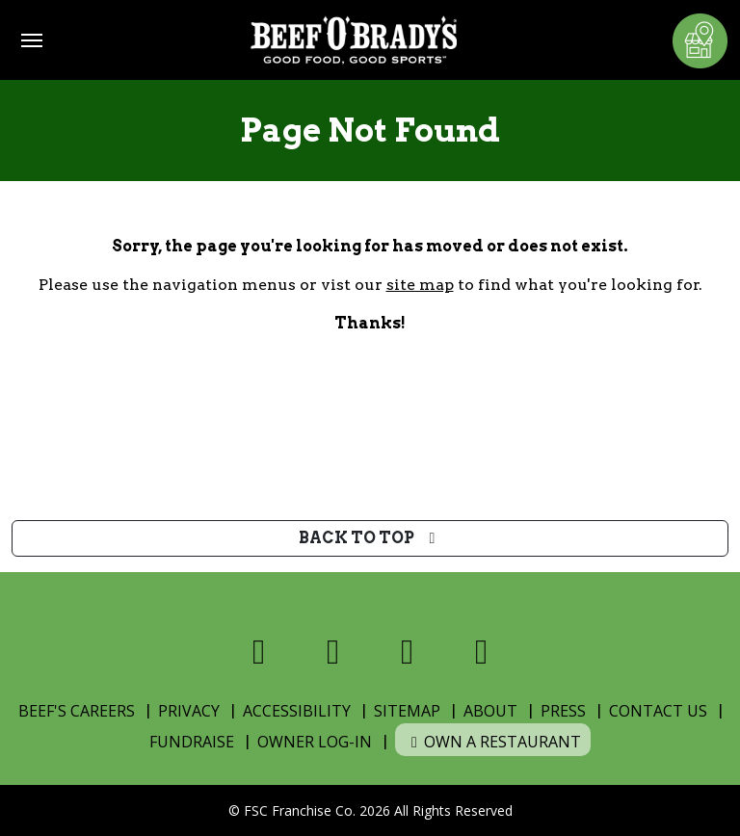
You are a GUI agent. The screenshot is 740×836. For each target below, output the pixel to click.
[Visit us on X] (333, 651)
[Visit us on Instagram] (407, 651)
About (490, 710)
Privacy (189, 710)
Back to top (370, 538)
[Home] (354, 40)
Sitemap (407, 710)
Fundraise (191, 741)
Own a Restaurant (493, 741)
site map (420, 284)
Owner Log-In (314, 741)
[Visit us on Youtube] (481, 651)
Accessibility (297, 710)
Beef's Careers (76, 710)
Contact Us (658, 710)
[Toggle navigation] (32, 40)
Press (563, 710)
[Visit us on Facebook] (259, 651)
